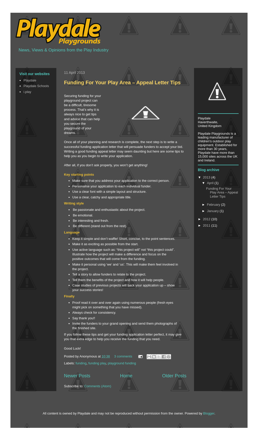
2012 (207, 219)
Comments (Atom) (97, 386)
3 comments (123, 356)
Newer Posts (77, 375)
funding (81, 363)
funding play (97, 363)
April (211, 183)
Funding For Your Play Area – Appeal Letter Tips (122, 82)
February (214, 204)
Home (126, 375)
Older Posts (174, 375)
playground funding (122, 363)
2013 (207, 177)
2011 (207, 225)
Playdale (29, 80)
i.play (27, 92)
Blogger (208, 413)
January (213, 211)
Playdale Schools (36, 86)
